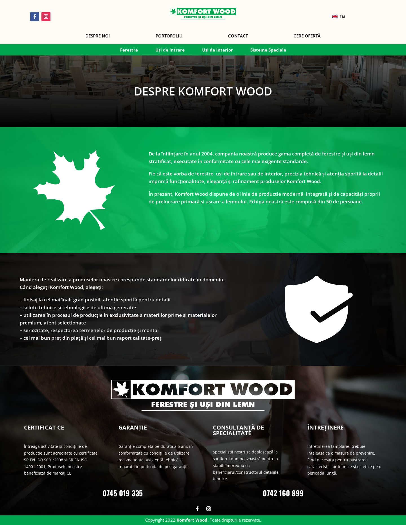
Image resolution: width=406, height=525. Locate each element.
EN (338, 16)
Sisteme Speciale (268, 50)
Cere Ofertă (307, 36)
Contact (238, 36)
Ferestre (129, 50)
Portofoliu (169, 36)
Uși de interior (217, 50)
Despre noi (97, 36)
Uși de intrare (170, 50)
